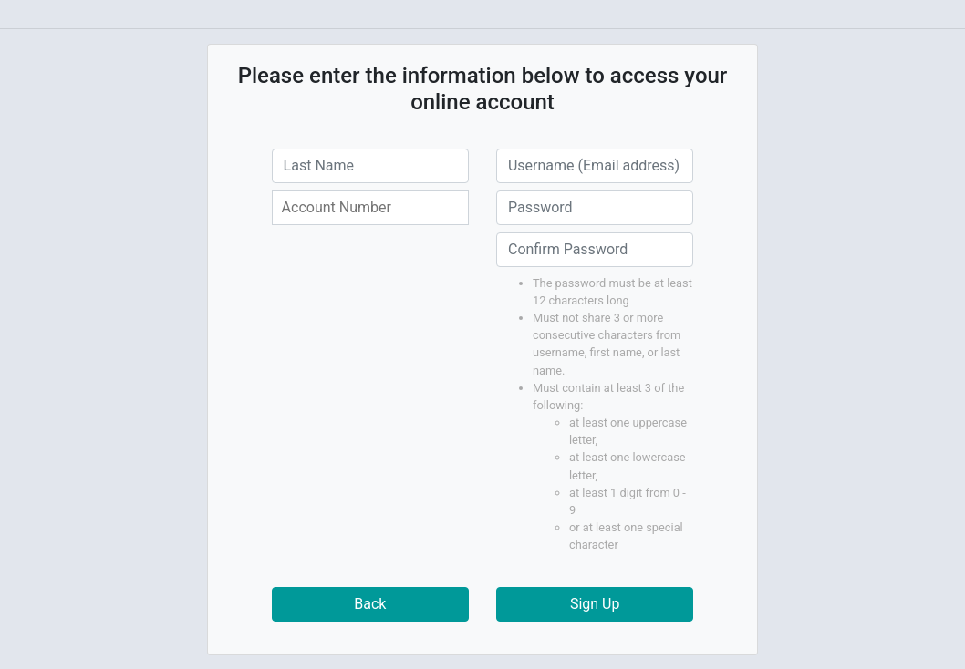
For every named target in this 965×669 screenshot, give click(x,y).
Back (370, 603)
